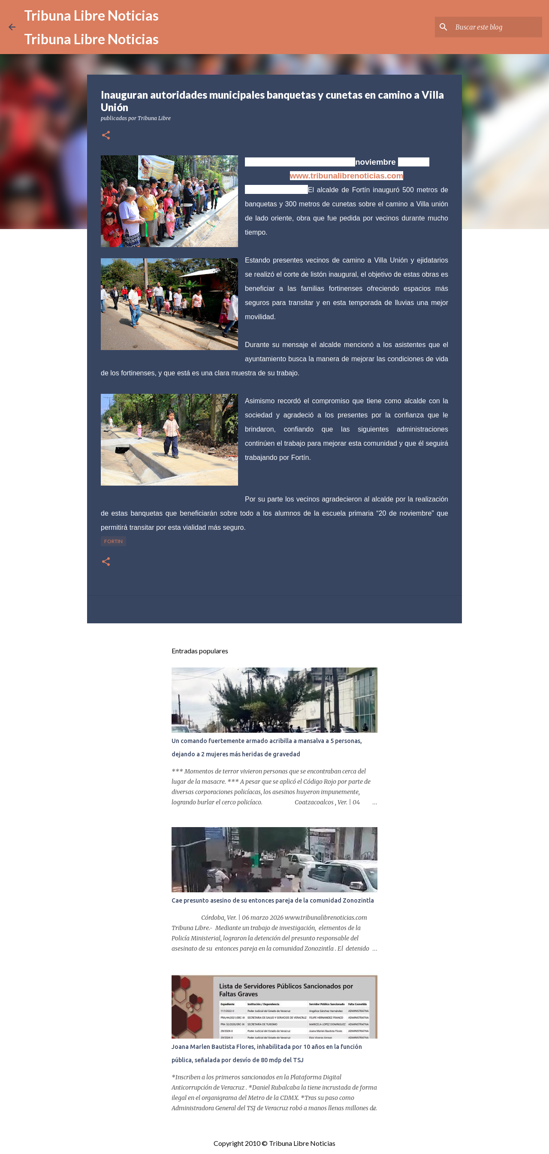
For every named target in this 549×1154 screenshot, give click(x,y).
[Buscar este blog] (497, 27)
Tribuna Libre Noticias (91, 15)
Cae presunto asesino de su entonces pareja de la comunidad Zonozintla (273, 900)
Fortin (113, 541)
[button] (106, 136)
